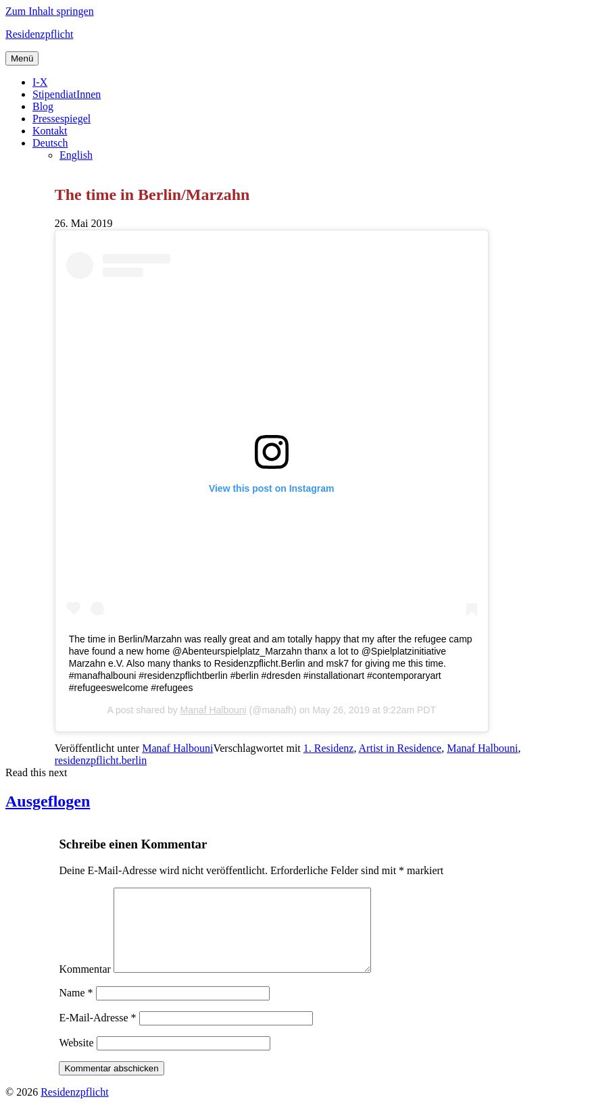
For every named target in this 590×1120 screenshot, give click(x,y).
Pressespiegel (61, 118)
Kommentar (84, 985)
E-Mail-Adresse (97, 1034)
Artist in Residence (400, 748)
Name (76, 1009)
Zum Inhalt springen (49, 11)
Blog (42, 106)
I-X (39, 82)
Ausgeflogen (47, 801)
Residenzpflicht (39, 34)
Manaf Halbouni (213, 710)
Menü (22, 58)
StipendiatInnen (66, 94)
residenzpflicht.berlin (101, 760)
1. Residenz (328, 748)
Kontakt (50, 130)
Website (76, 1059)
